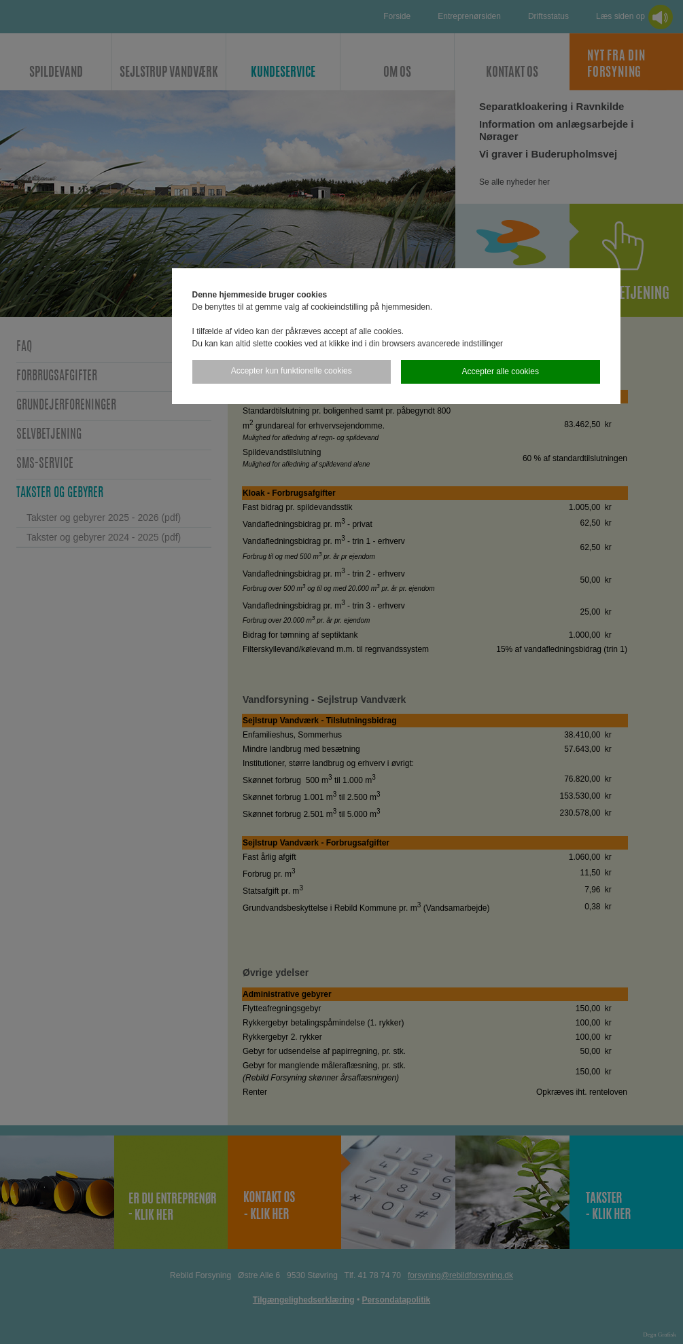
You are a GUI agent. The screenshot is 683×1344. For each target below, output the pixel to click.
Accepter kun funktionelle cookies (291, 371)
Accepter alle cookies (500, 371)
